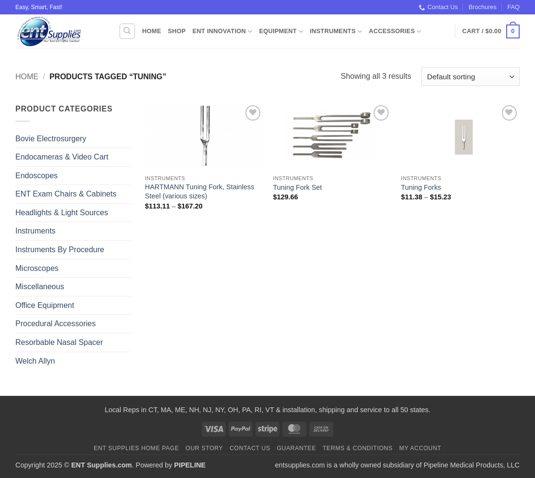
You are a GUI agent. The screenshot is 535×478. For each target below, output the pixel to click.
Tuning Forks (421, 187)
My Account (420, 448)
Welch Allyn (35, 361)
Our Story (204, 448)
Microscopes (37, 268)
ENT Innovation (223, 31)
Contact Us (438, 7)
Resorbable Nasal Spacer (59, 342)
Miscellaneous (39, 286)
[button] (491, 31)
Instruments (336, 31)
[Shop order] (470, 76)
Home (151, 31)
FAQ (513, 7)
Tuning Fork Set (297, 187)
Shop (176, 31)
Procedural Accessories (55, 323)
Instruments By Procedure (59, 249)
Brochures (483, 7)
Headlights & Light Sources (61, 212)
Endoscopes (36, 176)
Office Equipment (44, 305)
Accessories (395, 31)
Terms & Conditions (358, 448)
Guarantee (296, 448)
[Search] (127, 31)
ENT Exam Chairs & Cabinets (65, 194)
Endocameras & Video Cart (62, 157)
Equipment (281, 31)
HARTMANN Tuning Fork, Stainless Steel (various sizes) (200, 191)
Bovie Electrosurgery (50, 139)
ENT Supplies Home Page (136, 448)
